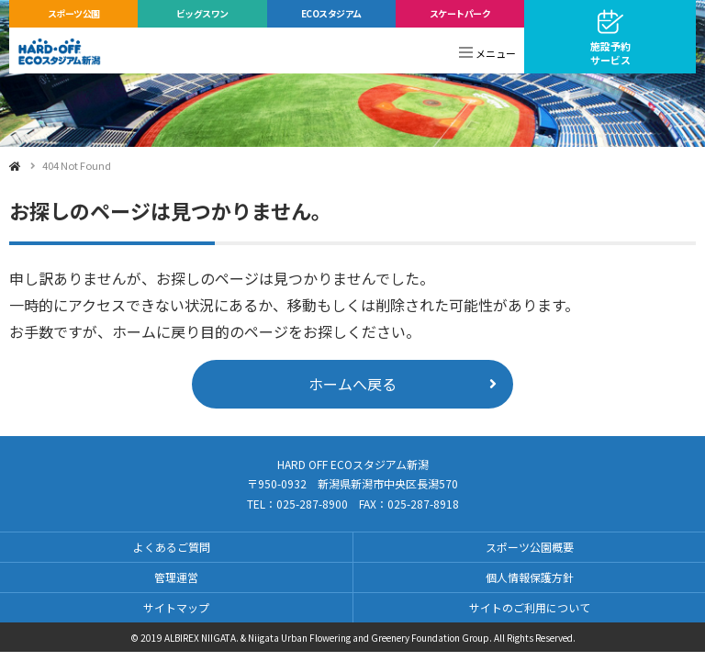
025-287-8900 (312, 503)
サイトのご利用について (529, 607)
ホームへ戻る (352, 384)
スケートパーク (460, 13)
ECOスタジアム (331, 13)
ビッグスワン (202, 13)
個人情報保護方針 (530, 577)
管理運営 (176, 577)
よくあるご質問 (171, 547)
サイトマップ (176, 607)
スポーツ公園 (74, 13)
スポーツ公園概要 (530, 547)
